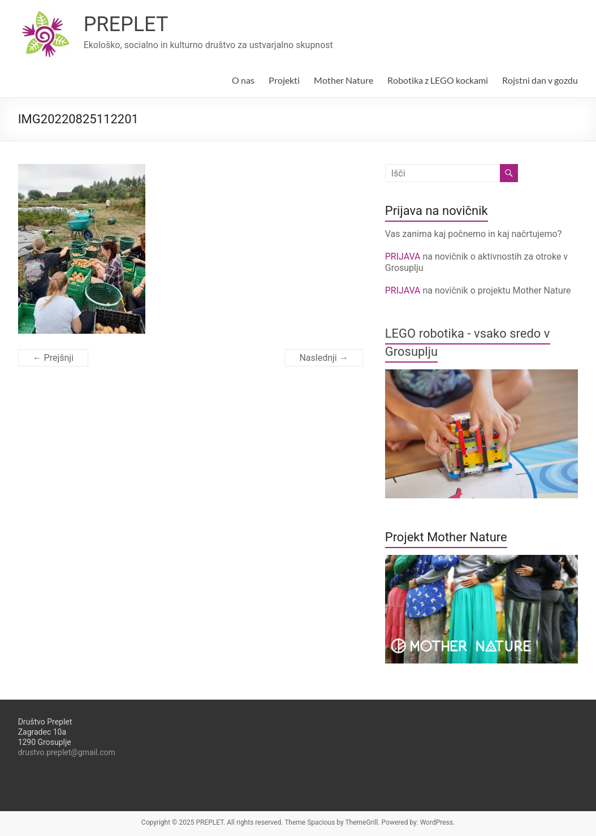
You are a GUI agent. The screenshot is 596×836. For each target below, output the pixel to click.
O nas (243, 80)
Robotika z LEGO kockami (437, 80)
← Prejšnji (53, 357)
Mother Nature (343, 80)
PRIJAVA (404, 256)
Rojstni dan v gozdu (540, 80)
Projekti (284, 80)
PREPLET (126, 24)
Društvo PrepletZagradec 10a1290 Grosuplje (45, 732)
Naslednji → (323, 357)
